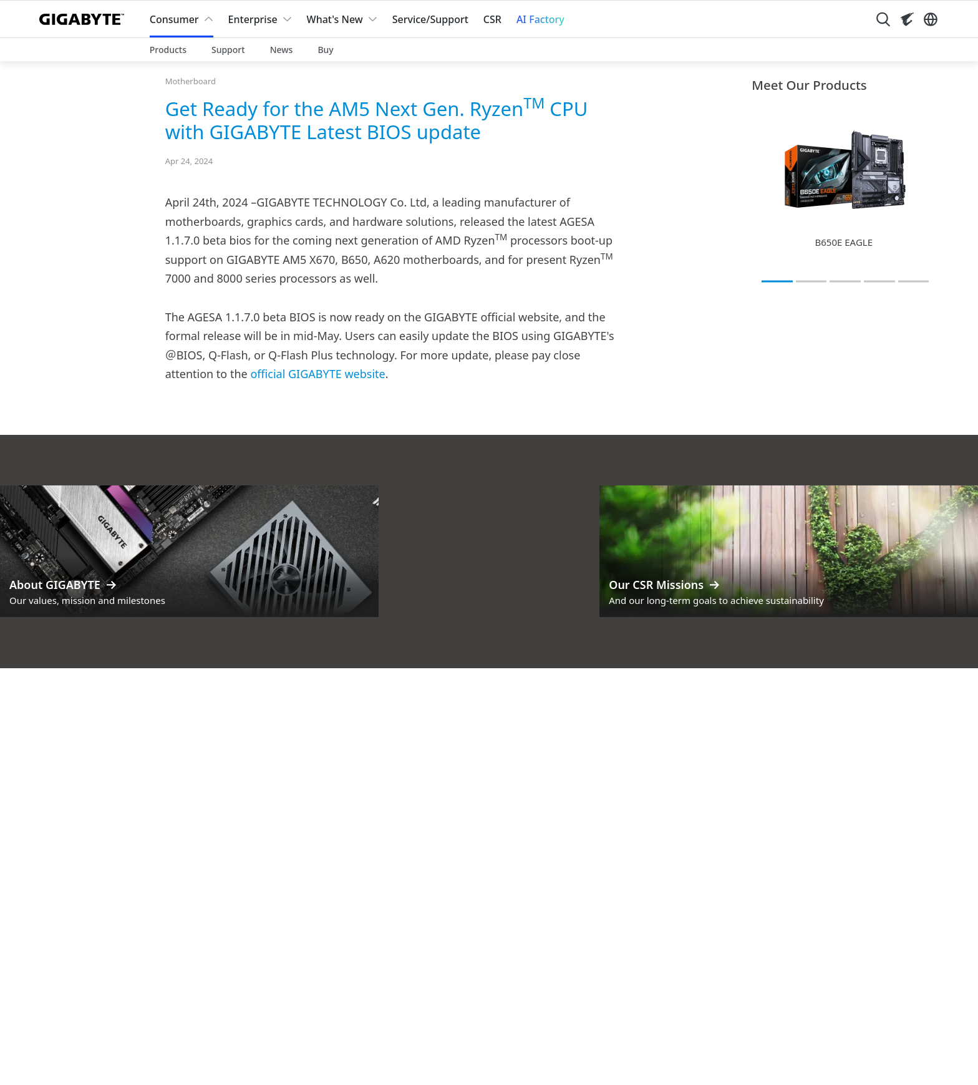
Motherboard (190, 81)
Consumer (174, 19)
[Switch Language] (930, 19)
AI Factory (540, 19)
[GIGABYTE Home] (84, 19)
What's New (335, 19)
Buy (325, 50)
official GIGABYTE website (317, 373)
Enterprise (253, 19)
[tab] (777, 281)
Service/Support (430, 19)
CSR (492, 19)
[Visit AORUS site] (907, 19)
